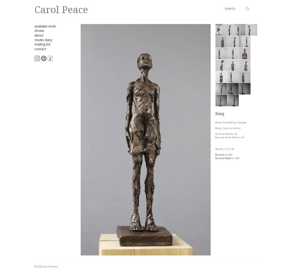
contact (40, 49)
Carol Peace (61, 9)
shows (39, 30)
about (39, 35)
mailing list (42, 44)
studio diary (43, 40)
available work (45, 26)
